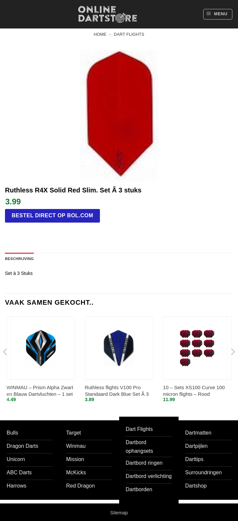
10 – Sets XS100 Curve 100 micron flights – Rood (194, 391)
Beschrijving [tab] (19, 259)
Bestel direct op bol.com (52, 215)
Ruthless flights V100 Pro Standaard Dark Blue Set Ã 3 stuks (117, 391)
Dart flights (129, 34)
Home (100, 34)
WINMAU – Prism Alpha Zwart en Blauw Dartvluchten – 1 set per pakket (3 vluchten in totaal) (40, 391)
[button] (217, 14)
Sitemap (119, 512)
